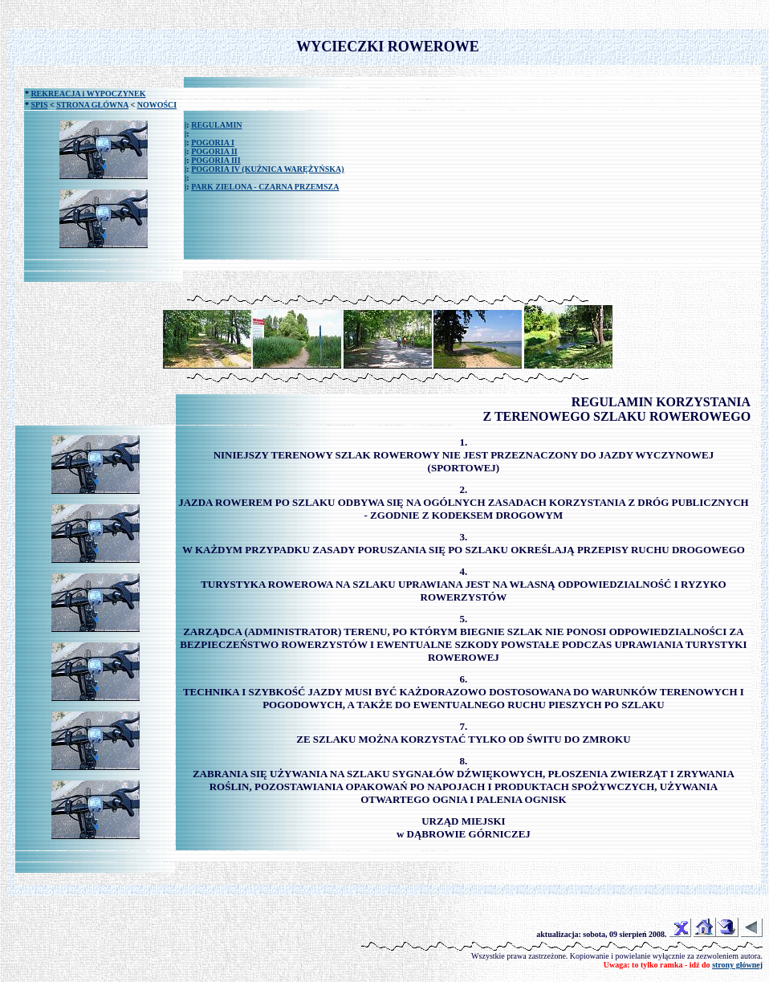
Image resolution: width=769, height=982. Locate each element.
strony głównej (737, 964)
